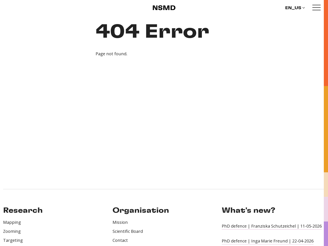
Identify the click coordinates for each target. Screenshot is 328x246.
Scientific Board (128, 231)
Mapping (12, 222)
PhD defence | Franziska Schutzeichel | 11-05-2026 (272, 226)
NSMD (164, 8)
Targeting (13, 240)
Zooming (12, 231)
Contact (120, 240)
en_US (295, 8)
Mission (120, 222)
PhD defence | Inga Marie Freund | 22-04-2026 (268, 241)
